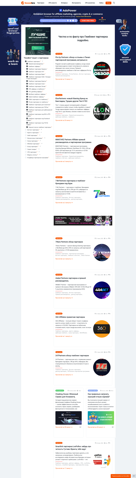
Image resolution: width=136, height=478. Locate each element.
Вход (108, 3)
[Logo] (28, 3)
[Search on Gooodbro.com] (114, 3)
